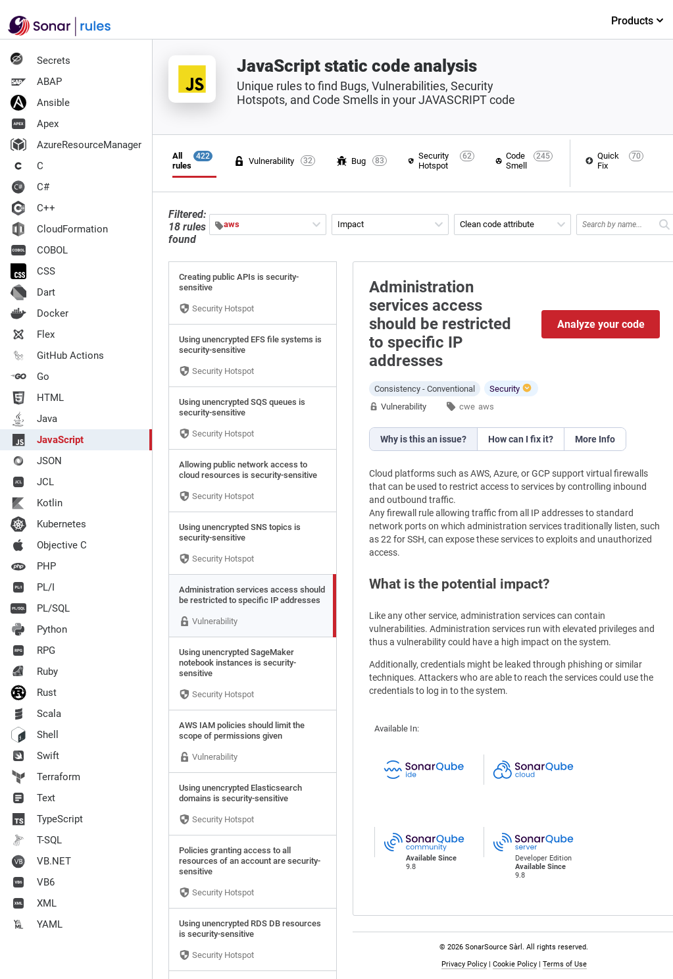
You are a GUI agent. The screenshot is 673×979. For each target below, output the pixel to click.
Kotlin (36, 503)
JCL (32, 482)
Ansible (40, 103)
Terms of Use (565, 964)
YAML (36, 924)
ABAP (36, 82)
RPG (33, 650)
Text (33, 798)
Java (34, 419)
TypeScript (47, 819)
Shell (35, 735)
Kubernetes (48, 524)
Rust (34, 693)
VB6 (33, 882)
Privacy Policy (464, 964)
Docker (39, 313)
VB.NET (41, 861)
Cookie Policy (515, 964)
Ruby (34, 671)
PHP (33, 566)
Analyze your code (601, 324)
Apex (35, 124)
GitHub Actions (57, 355)
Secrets (40, 60)
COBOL (39, 250)
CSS (33, 271)
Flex (33, 334)
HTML (37, 398)
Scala (36, 714)
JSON (36, 461)
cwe (467, 406)
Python (39, 629)
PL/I (33, 587)
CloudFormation (59, 229)
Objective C (49, 545)
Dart (33, 292)
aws (486, 406)
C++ (33, 208)
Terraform (45, 777)
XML (34, 903)
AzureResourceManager (76, 145)
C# (30, 187)
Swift (35, 756)
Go (30, 376)
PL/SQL (40, 608)
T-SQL (36, 840)
